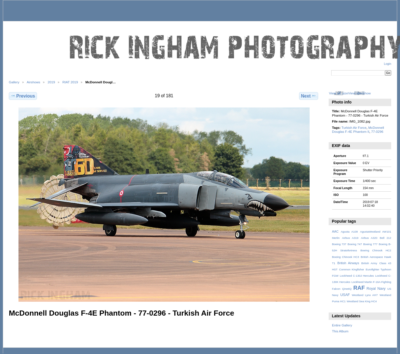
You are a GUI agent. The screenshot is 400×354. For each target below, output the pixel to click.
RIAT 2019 (70, 82)
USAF (345, 295)
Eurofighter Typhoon (378, 269)
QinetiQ (346, 288)
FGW (335, 275)
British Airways (348, 263)
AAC (335, 231)
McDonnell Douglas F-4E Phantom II (358, 129)
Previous (23, 95)
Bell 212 (385, 237)
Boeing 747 (355, 244)
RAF (359, 288)
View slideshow (359, 93)
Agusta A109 (349, 231)
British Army (369, 263)
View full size (338, 93)
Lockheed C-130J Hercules (357, 275)
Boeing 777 (370, 244)
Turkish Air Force (353, 127)
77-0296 (377, 131)
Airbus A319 (350, 237)
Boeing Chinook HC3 (345, 256)
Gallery (14, 82)
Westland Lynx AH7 (365, 295)
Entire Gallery (342, 325)
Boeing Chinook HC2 (375, 250)
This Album (340, 331)
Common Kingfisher (351, 269)
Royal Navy (376, 289)
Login (387, 63)
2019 (51, 82)
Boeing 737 (339, 244)
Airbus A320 (369, 237)
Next (308, 95)
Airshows (33, 82)
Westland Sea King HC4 (362, 301)
